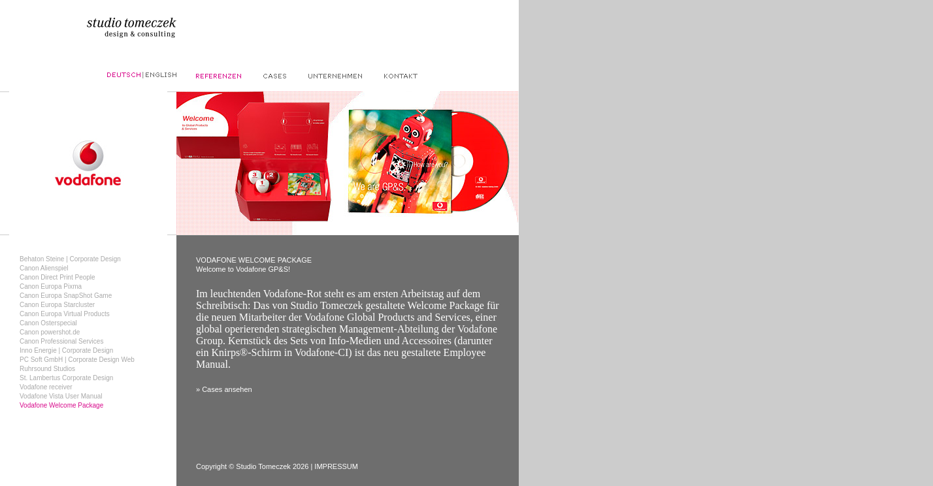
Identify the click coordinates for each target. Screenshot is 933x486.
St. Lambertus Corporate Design (66, 377)
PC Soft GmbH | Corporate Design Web (77, 359)
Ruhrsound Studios (47, 368)
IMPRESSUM (336, 466)
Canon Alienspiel (44, 268)
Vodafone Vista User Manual (61, 396)
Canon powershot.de (50, 332)
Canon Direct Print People (57, 277)
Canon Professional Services (61, 341)
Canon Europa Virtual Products (65, 313)
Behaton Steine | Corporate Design (70, 259)
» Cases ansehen (224, 389)
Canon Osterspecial (48, 323)
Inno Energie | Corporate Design (66, 350)
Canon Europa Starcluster (57, 304)
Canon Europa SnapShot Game (66, 295)
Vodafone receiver (46, 387)
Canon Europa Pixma (51, 286)
